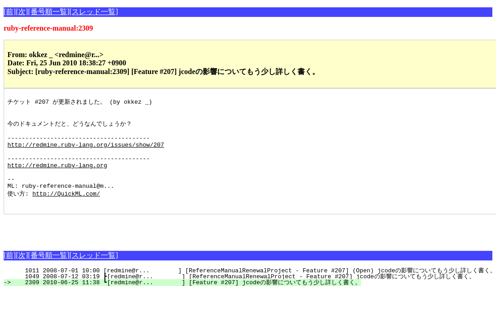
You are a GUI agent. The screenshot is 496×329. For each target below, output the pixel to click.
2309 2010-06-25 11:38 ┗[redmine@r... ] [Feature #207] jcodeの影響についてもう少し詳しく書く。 (187, 300)
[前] (10, 12)
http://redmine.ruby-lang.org (57, 177)
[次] (22, 12)
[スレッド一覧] (93, 12)
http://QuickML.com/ (66, 210)
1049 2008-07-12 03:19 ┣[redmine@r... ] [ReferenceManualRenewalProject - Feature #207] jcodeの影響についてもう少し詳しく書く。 (244, 294)
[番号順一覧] (48, 12)
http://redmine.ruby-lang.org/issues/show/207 (85, 152)
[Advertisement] (110, 246)
